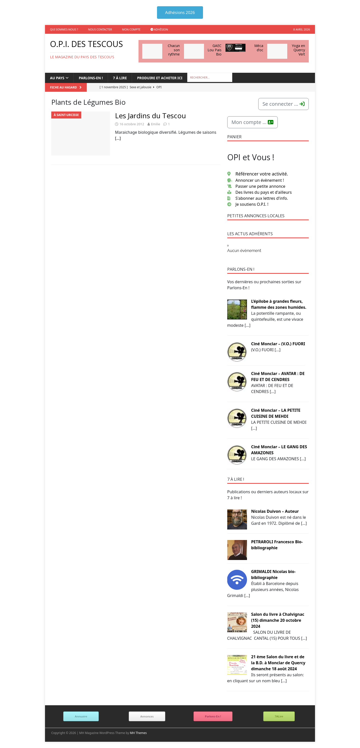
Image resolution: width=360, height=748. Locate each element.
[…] (118, 138)
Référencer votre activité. (257, 174)
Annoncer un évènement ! (255, 180)
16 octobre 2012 (132, 124)
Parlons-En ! (213, 716)
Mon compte (131, 29)
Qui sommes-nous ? (64, 29)
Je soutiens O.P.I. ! (247, 204)
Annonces (147, 716)
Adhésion (159, 29)
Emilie (155, 124)
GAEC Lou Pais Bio (215, 49)
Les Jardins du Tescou (150, 115)
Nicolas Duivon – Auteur (275, 511)
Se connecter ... (283, 103)
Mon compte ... (253, 122)
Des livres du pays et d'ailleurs (259, 192)
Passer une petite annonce (256, 186)
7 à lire (120, 78)
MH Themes (138, 733)
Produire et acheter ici (159, 78)
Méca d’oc (258, 47)
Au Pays (57, 78)
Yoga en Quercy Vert (298, 49)
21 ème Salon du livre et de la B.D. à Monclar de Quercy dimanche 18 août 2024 (278, 663)
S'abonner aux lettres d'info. (257, 198)
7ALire (279, 716)
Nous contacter (100, 29)
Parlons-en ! (91, 78)
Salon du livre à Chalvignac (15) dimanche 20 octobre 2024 (277, 620)
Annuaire (81, 716)
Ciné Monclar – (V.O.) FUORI (278, 343)
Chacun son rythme (174, 49)
